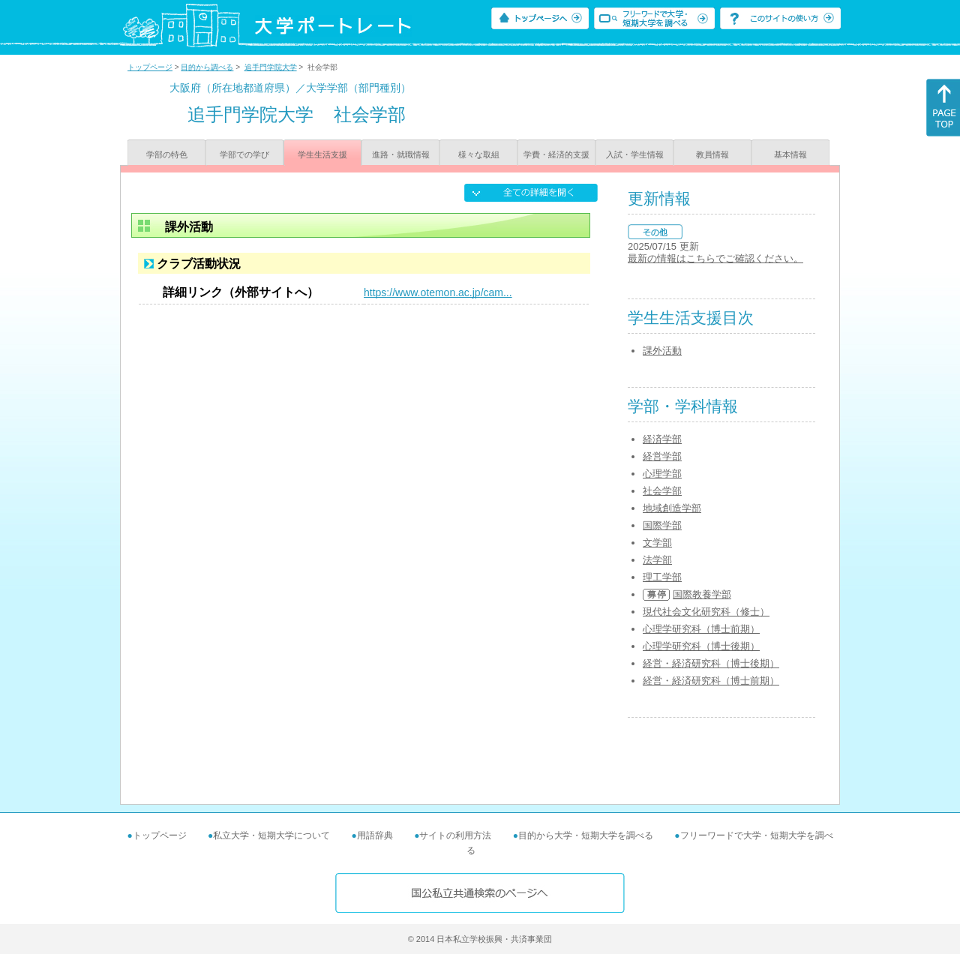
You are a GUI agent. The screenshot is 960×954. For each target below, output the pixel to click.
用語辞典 (375, 835)
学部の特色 (167, 154)
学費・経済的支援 (557, 154)
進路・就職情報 (401, 154)
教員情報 (712, 154)
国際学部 (662, 525)
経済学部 (662, 439)
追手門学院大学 (270, 67)
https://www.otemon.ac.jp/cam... (438, 292)
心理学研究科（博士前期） (701, 628)
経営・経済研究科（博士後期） (711, 663)
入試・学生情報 (635, 154)
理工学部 (662, 577)
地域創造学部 (672, 508)
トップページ (150, 67)
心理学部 (662, 473)
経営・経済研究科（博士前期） (711, 680)
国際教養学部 (702, 594)
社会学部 (662, 490)
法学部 (657, 560)
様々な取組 (479, 154)
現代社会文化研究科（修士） (706, 611)
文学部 (657, 542)
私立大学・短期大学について (271, 835)
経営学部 (662, 456)
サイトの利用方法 (455, 835)
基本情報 (790, 154)
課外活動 (662, 350)
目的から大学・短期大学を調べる (585, 835)
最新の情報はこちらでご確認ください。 (715, 258)
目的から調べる (207, 67)
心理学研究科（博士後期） (701, 646)
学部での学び (244, 154)
